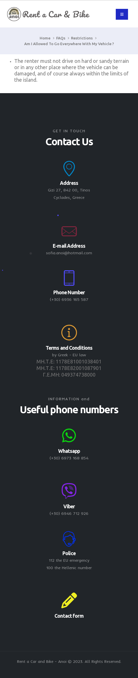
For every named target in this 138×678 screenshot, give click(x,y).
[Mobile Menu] (122, 14)
